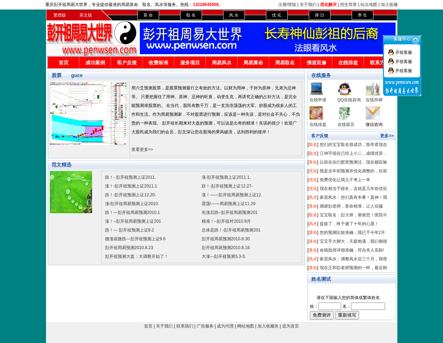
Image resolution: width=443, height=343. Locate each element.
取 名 (191, 15)
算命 (313, 162)
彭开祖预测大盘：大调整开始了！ (136, 256)
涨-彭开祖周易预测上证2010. (132, 203)
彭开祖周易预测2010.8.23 (129, 247)
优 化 (276, 15)
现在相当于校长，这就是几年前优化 (353, 188)
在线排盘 (348, 62)
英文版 (85, 15)
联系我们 (184, 326)
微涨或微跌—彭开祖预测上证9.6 (135, 238)
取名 (313, 144)
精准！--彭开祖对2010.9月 (226, 221)
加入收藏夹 (268, 326)
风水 (313, 197)
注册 (282, 4)
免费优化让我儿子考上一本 (345, 179)
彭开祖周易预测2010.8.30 (226, 238)
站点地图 (368, 4)
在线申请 (318, 99)
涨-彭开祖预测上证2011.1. (226, 177)
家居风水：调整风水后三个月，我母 (353, 258)
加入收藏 (389, 4)
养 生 (362, 15)
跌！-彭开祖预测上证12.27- (227, 186)
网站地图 (245, 326)
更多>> (386, 135)
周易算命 (253, 62)
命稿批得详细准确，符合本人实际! (352, 250)
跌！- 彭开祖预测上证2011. (130, 177)
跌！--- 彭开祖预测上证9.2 (129, 230)
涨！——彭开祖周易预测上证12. (232, 194)
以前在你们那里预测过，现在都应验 (353, 162)
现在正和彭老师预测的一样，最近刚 (353, 267)
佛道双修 (316, 62)
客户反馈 (127, 62)
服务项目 (190, 62)
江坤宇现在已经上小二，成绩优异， (353, 153)
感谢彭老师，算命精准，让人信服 (351, 206)
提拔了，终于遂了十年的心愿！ (349, 223)
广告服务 (205, 326)
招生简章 (348, 4)
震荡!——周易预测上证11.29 (228, 203)
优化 (313, 171)
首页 (64, 62)
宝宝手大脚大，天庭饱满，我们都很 (353, 241)
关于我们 (308, 4)
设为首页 (290, 326)
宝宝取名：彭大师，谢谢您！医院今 (353, 214)
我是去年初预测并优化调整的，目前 (353, 171)
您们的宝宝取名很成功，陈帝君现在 (353, 144)
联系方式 (380, 62)
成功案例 (95, 62)
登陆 (292, 4)
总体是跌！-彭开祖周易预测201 (231, 230)
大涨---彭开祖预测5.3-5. (224, 256)
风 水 (234, 15)
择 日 (319, 15)
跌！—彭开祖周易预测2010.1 (132, 212)
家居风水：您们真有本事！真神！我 (353, 197)
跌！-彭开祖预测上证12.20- (130, 194)
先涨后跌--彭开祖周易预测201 (230, 212)
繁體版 (59, 15)
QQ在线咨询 (349, 99)
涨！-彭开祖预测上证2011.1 (131, 186)
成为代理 (225, 326)
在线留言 (346, 124)
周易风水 (222, 62)
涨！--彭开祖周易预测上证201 (133, 221)
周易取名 (285, 62)
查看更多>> (142, 149)
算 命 (148, 15)
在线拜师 (374, 99)
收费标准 (158, 62)
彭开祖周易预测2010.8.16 (226, 247)
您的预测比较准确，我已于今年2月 (352, 232)
